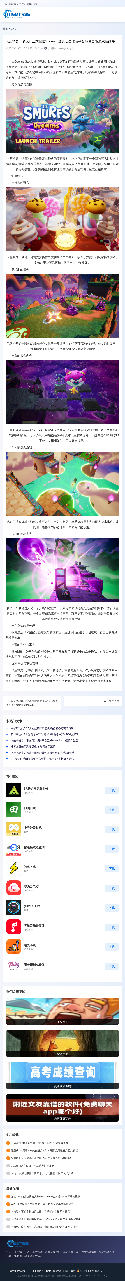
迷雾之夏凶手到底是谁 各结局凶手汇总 (33, 746)
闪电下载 (30, 867)
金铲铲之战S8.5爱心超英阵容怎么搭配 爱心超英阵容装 (42, 728)
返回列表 (114, 700)
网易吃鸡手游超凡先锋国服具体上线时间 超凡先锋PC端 (42, 752)
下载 (112, 790)
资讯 (13, 28)
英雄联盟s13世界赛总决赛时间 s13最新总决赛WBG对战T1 (44, 734)
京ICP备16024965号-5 (91, 1271)
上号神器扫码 (33, 827)
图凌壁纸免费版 (34, 964)
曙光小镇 (30, 945)
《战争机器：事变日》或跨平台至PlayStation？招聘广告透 (44, 740)
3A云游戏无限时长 (36, 788)
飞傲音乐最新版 (34, 925)
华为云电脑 (31, 886)
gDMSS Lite (32, 906)
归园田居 (30, 808)
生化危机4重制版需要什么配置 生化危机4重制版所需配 (42, 758)
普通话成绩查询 (34, 847)
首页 (5, 28)
